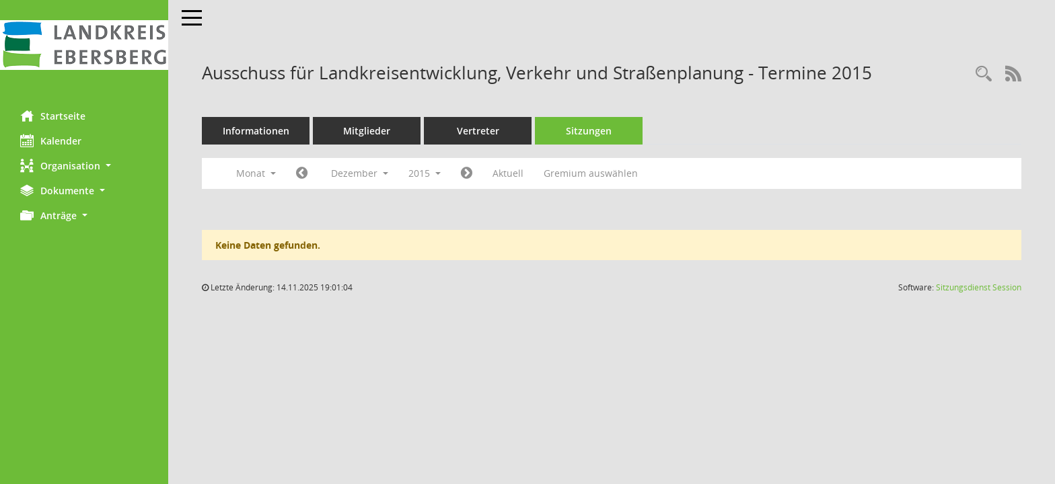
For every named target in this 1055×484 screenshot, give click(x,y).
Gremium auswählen (591, 173)
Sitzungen (589, 130)
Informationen (256, 130)
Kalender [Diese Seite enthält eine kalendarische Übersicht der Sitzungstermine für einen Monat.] (50, 140)
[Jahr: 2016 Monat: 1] (466, 173)
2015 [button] (424, 173)
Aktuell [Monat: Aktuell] (508, 173)
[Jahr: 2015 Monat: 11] (302, 173)
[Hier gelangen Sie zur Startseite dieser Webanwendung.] (84, 45)
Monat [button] (256, 173)
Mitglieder (366, 130)
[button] (84, 165)
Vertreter (478, 130)
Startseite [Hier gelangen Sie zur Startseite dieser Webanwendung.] (52, 115)
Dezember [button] (359, 173)
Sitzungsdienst (978, 287)
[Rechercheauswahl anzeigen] (983, 74)
